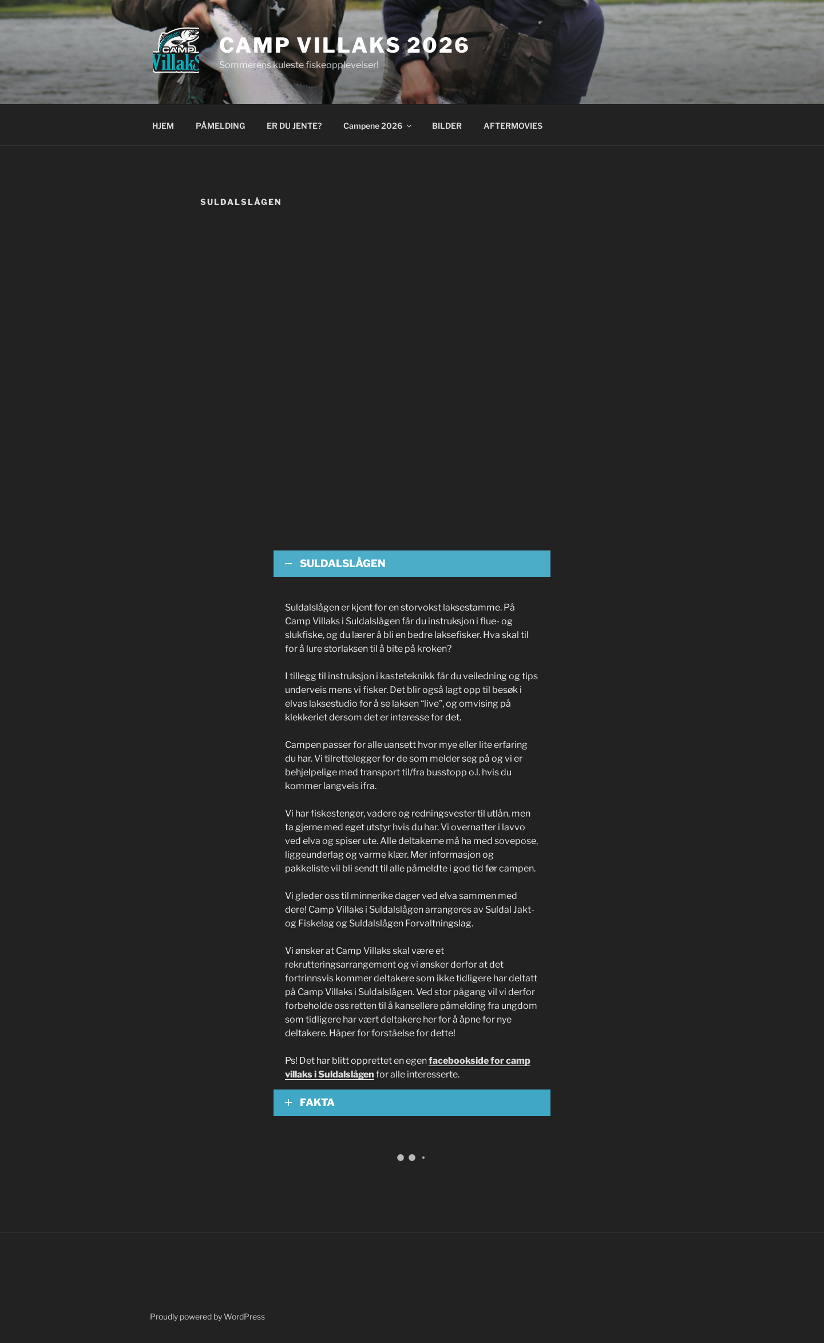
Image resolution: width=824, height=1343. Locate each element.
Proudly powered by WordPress (207, 1316)
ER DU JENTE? (294, 125)
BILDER (447, 125)
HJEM (163, 125)
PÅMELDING (220, 125)
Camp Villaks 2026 (344, 45)
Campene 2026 (378, 125)
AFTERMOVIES (513, 125)
